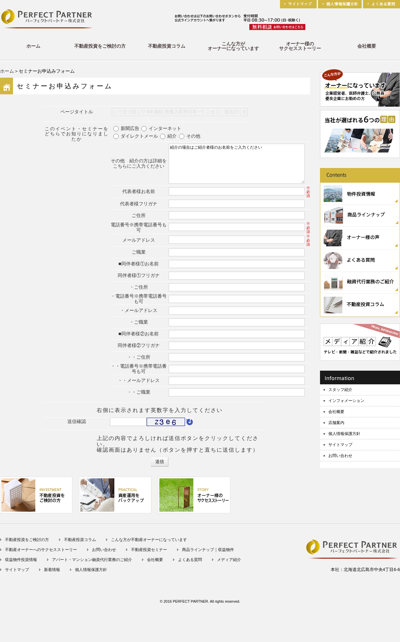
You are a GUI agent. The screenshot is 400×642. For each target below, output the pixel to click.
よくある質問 (190, 565)
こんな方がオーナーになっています (233, 46)
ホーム (33, 46)
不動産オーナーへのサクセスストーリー (41, 555)
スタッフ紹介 (340, 389)
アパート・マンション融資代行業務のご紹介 (92, 565)
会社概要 (366, 46)
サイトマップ (340, 444)
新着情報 (52, 575)
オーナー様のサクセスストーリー (300, 46)
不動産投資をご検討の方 (100, 46)
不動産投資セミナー (149, 555)
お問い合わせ (340, 455)
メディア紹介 (229, 565)
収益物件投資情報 (21, 565)
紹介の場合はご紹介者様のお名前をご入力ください (237, 166)
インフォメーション (346, 400)
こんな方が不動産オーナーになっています (149, 545)
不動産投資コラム (166, 46)
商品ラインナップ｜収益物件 (208, 555)
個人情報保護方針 (344, 433)
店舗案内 (336, 422)
